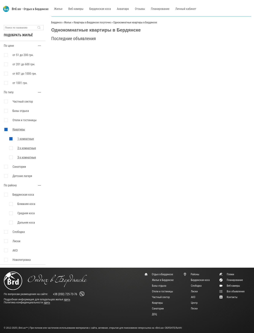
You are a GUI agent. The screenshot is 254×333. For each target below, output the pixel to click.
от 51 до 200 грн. (23, 55)
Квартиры (19, 129)
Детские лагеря (22, 176)
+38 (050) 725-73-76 (69, 294)
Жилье (58, 9)
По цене (9, 45)
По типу (8, 92)
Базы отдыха (21, 111)
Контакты (228, 297)
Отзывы (140, 9)
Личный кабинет (185, 9)
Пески (194, 308)
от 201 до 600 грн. (24, 64)
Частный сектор (23, 101)
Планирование (160, 9)
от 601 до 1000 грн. (25, 73)
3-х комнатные (26, 157)
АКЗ (193, 297)
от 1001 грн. (20, 83)
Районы (191, 274)
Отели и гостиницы (25, 120)
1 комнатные (25, 139)
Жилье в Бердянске (163, 280)
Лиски (194, 291)
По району (10, 185)
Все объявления (232, 291)
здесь (67, 299)
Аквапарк (123, 9)
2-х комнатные (26, 148)
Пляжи (226, 274)
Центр (194, 302)
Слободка (196, 285)
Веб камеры (75, 9)
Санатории (19, 166)
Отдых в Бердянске (36, 9)
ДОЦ (154, 314)
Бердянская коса (100, 9)
